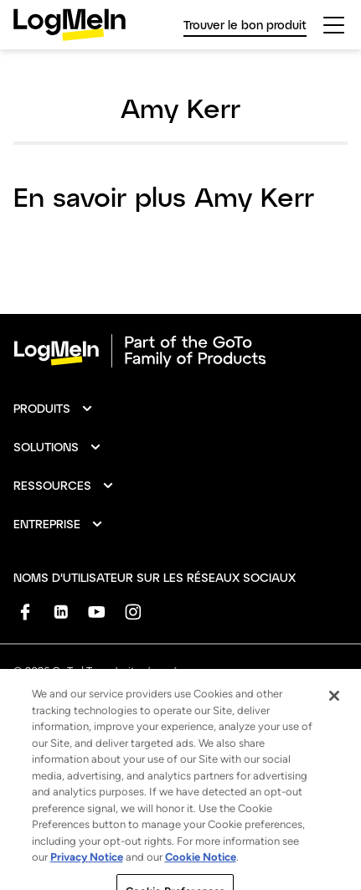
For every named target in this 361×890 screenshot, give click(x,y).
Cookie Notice (200, 869)
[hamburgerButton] (334, 25)
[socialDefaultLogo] (24, 611)
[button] (53, 408)
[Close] (334, 707)
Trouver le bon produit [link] (245, 25)
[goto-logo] (180, 351)
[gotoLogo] (69, 24)
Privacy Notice (86, 869)
